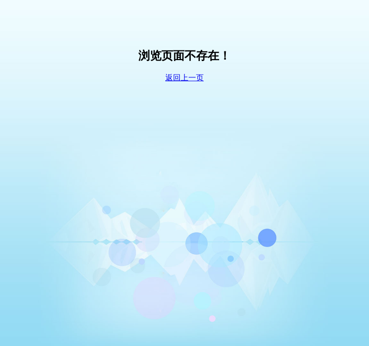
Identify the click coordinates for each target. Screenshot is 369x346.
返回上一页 (184, 78)
